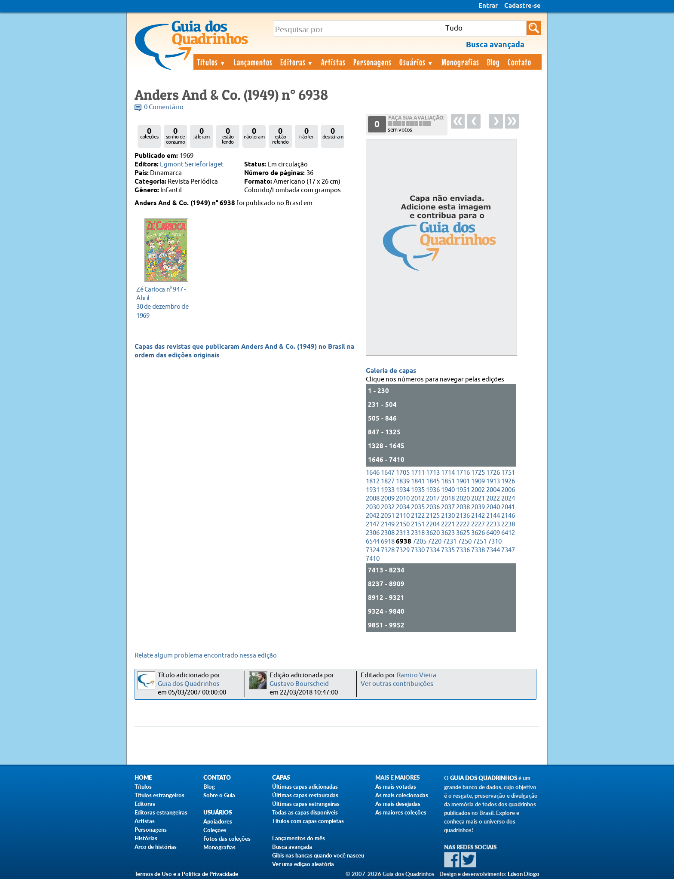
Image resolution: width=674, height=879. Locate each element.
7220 (434, 542)
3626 (478, 533)
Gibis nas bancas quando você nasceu (318, 855)
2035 (418, 507)
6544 (373, 542)
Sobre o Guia (219, 795)
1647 (388, 473)
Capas (281, 778)
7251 (480, 542)
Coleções (215, 830)
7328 (388, 550)
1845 (433, 481)
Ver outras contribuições (397, 684)
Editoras (297, 62)
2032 (388, 507)
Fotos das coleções (227, 838)
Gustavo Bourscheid (299, 684)
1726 (493, 473)
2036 (433, 507)
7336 (463, 550)
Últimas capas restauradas (305, 795)
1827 (388, 481)
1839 (403, 481)
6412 (508, 533)
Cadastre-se (522, 6)
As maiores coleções (400, 812)
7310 (495, 542)
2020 (463, 499)
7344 (493, 550)
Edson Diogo (523, 873)
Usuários (416, 62)
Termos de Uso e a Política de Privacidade (186, 873)
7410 (373, 559)
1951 (463, 490)
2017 (433, 499)
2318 (418, 533)
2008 (373, 499)
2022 (493, 499)
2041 (508, 507)
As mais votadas (395, 786)
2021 (478, 499)
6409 (493, 533)
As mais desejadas (397, 803)
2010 (403, 499)
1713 (433, 473)
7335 (448, 550)
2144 (493, 516)
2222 (463, 524)
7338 (478, 550)
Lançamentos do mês (298, 838)
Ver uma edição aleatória (303, 864)
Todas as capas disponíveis (305, 812)
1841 (418, 481)
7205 (419, 542)
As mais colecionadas (401, 795)
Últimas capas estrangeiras (306, 803)
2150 (403, 524)
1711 (418, 473)
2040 (493, 507)
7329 (403, 550)
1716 (463, 473)
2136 (463, 516)
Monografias (460, 62)
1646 (373, 473)
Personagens (372, 62)
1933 (388, 490)
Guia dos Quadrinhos (189, 684)
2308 (388, 533)
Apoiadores (217, 821)
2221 (448, 524)
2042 (373, 516)
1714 (448, 473)
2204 (433, 524)
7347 (508, 550)
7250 (465, 542)
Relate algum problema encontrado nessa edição (206, 656)
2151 (418, 524)
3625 (463, 533)
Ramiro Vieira (416, 675)
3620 (433, 533)
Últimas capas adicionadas (305, 786)
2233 (493, 524)
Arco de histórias (156, 846)
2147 (373, 524)
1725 (478, 473)
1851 (448, 481)
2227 (478, 524)
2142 (478, 516)
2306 (373, 533)
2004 (493, 490)
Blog (493, 62)
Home (143, 778)
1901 (463, 481)
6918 (388, 542)
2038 (463, 507)
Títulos (211, 62)
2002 (478, 490)
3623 (448, 533)
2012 (418, 499)
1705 (403, 473)
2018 (448, 499)
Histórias (146, 838)
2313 (403, 533)
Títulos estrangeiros (159, 795)
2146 (508, 516)
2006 (508, 490)
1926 (508, 481)
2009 (388, 499)
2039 (478, 507)
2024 (508, 499)
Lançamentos (253, 62)
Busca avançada (292, 846)
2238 (508, 524)
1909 (478, 481)
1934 (403, 490)
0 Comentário (164, 107)
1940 (448, 490)
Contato (519, 62)
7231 (449, 542)
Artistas (333, 62)
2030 (373, 507)
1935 (418, 490)
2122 (418, 516)
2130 (448, 516)
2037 (448, 507)
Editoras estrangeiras (161, 812)
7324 (373, 550)
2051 (388, 516)
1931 (373, 490)
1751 (508, 473)
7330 (418, 550)
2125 (433, 516)
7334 (433, 550)
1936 (433, 490)
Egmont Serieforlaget (192, 164)
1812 (373, 481)
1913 (493, 481)
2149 (388, 524)
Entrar (488, 6)
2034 (403, 507)
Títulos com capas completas (308, 821)
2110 (403, 516)
